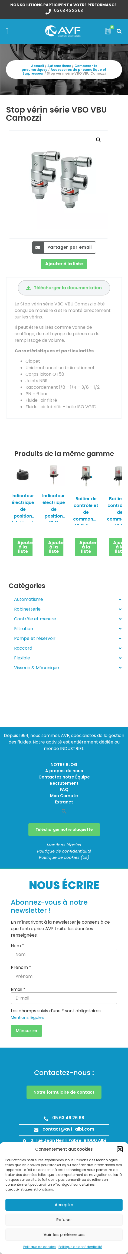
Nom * (17, 946)
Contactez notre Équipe (64, 777)
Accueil (37, 65)
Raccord (68, 648)
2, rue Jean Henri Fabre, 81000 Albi (68, 1140)
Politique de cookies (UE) (64, 857)
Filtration (68, 629)
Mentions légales (64, 845)
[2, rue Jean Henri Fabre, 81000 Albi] (24, 1141)
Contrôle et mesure (68, 619)
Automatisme (59, 65)
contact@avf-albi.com (68, 1129)
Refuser (64, 1220)
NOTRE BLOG (64, 764)
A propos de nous (64, 771)
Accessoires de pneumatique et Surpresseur (64, 71)
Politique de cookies (39, 1247)
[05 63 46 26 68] (46, 1118)
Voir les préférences (64, 1234)
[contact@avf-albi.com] (36, 1130)
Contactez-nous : (64, 1072)
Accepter (64, 1205)
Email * (18, 989)
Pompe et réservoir (68, 638)
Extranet (64, 802)
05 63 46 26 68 (68, 1118)
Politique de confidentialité (80, 1247)
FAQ (64, 789)
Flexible (68, 658)
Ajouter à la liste (64, 264)
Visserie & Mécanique (68, 668)
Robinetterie (68, 609)
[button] (120, 1149)
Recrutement (64, 783)
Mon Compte (64, 796)
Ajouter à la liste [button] (25, 547)
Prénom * (21, 967)
